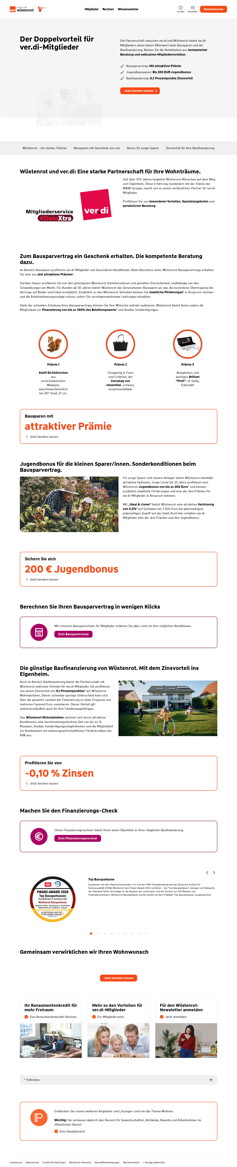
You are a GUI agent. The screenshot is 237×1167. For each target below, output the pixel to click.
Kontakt (180, 9)
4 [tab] (111, 933)
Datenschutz (32, 1162)
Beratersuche (213, 9)
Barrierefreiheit (131, 1162)
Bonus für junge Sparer (143, 148)
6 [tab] (125, 933)
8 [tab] (139, 933)
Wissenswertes (128, 9)
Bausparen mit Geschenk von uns (97, 148)
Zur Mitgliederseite (108, 1017)
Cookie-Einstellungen (54, 1162)
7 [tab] (132, 933)
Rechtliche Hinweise (80, 1162)
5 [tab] (118, 933)
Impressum (16, 1162)
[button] (207, 873)
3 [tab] (104, 933)
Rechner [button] (108, 9)
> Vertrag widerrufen (154, 1162)
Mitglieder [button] (91, 9)
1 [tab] (91, 933)
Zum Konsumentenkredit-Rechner (50, 1017)
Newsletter (193, 9)
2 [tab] (98, 933)
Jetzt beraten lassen (141, 91)
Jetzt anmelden (173, 1017)
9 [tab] (145, 933)
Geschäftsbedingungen (107, 1162)
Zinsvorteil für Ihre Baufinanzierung (190, 148)
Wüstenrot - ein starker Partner (45, 148)
